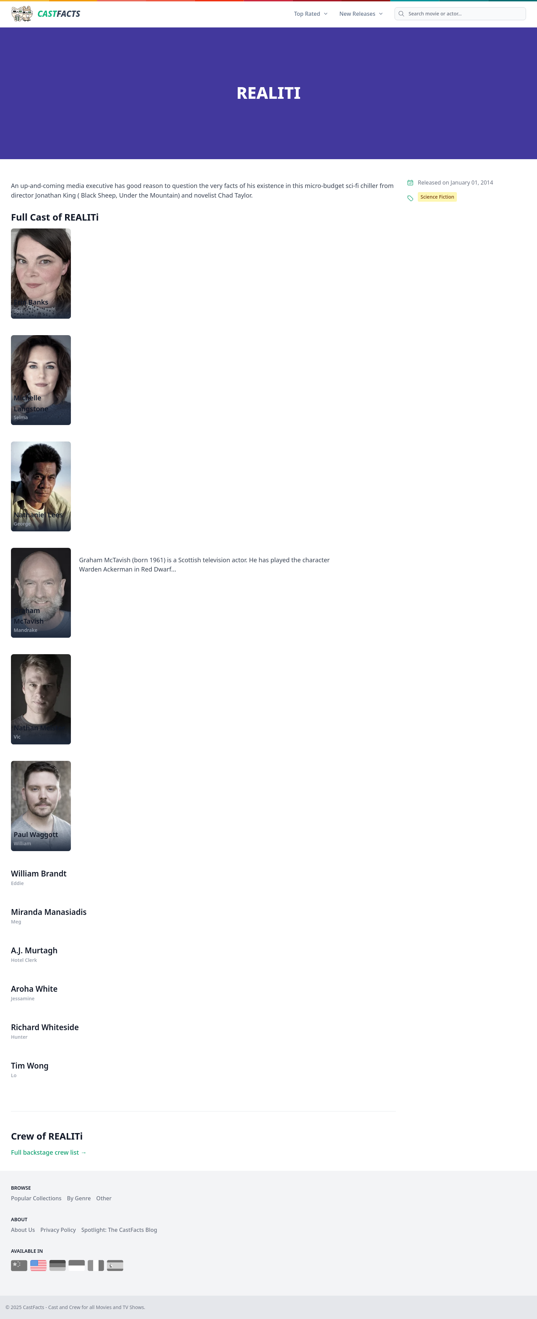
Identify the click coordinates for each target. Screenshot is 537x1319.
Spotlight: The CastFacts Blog (119, 1230)
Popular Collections (36, 1198)
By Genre (79, 1198)
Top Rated (311, 13)
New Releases (361, 13)
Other (104, 1198)
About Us (23, 1230)
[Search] (460, 13)
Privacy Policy (58, 1230)
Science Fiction (437, 196)
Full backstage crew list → (49, 1152)
